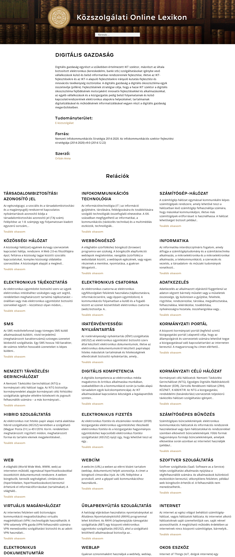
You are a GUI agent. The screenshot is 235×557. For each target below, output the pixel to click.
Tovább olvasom (14, 232)
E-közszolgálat (64, 123)
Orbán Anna (63, 158)
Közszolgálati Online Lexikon (131, 17)
